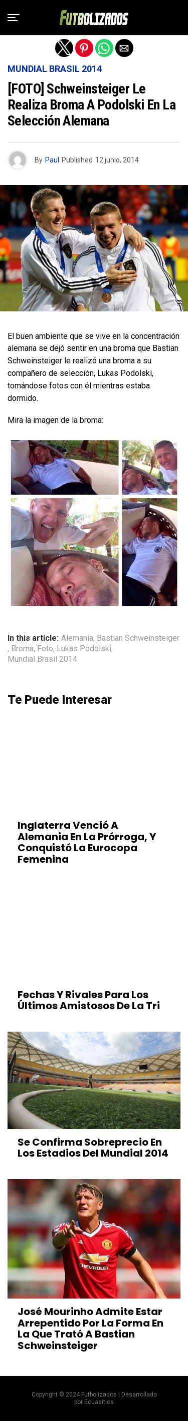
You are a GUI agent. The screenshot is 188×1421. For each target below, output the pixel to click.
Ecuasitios (99, 1402)
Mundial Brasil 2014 (42, 659)
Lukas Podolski (84, 649)
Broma (22, 649)
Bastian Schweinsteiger (138, 638)
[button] (14, 17)
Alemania (77, 638)
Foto (45, 649)
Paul (52, 160)
